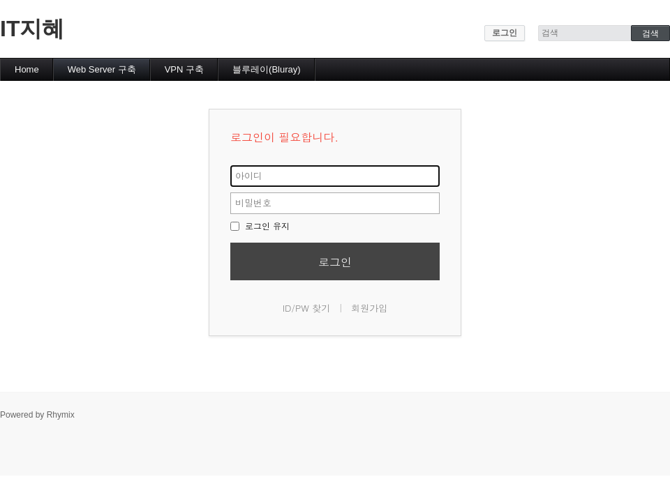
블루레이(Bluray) (266, 69)
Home (27, 69)
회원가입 (369, 307)
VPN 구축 (184, 69)
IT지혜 (32, 28)
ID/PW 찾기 (307, 307)
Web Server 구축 (102, 69)
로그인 (504, 33)
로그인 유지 (260, 225)
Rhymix (61, 415)
